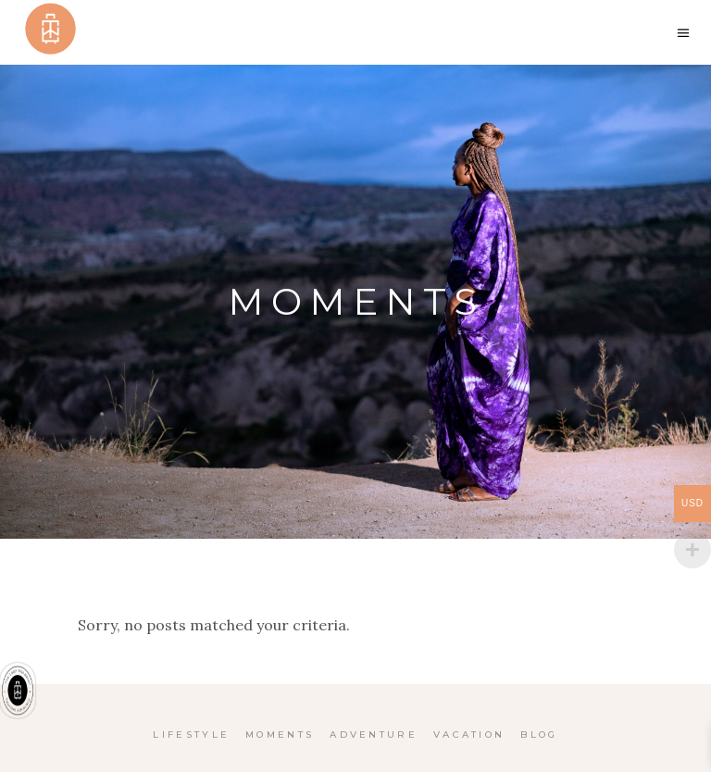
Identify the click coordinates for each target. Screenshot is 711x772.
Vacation (469, 734)
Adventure (374, 734)
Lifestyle (191, 734)
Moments (279, 734)
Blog (538, 734)
